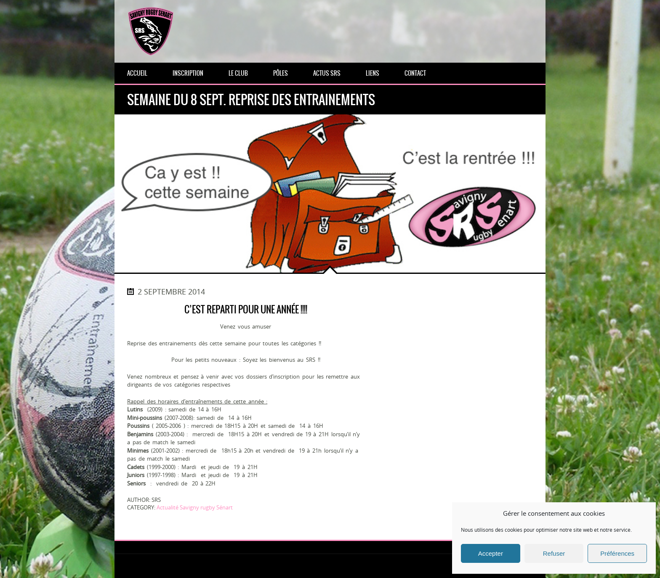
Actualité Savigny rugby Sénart (195, 507)
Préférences (617, 553)
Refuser (554, 553)
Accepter (490, 553)
